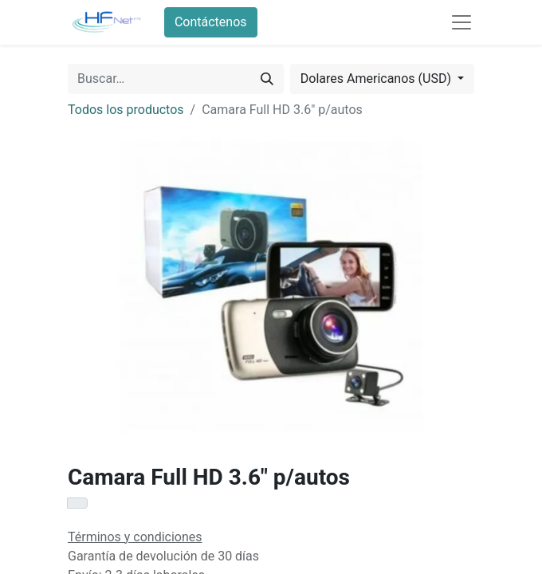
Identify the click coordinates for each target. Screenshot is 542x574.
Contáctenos (211, 21)
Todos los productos (126, 109)
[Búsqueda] (267, 79)
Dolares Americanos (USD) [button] (377, 78)
